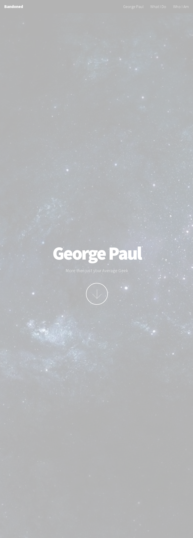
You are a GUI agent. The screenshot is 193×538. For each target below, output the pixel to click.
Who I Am (181, 6)
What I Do (158, 6)
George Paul (133, 6)
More (97, 294)
